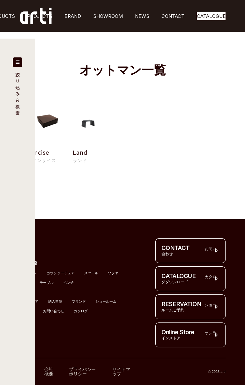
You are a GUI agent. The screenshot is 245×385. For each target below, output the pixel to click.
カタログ (81, 311)
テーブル (47, 283)
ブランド (79, 301)
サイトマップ (121, 371)
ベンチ (68, 283)
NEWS (142, 16)
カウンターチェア (61, 273)
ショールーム (105, 301)
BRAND (72, 16)
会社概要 (48, 371)
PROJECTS (39, 16)
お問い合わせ (53, 311)
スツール (91, 273)
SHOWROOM (108, 16)
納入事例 (55, 301)
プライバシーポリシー (82, 371)
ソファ (113, 273)
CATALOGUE (211, 16)
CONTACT (172, 16)
